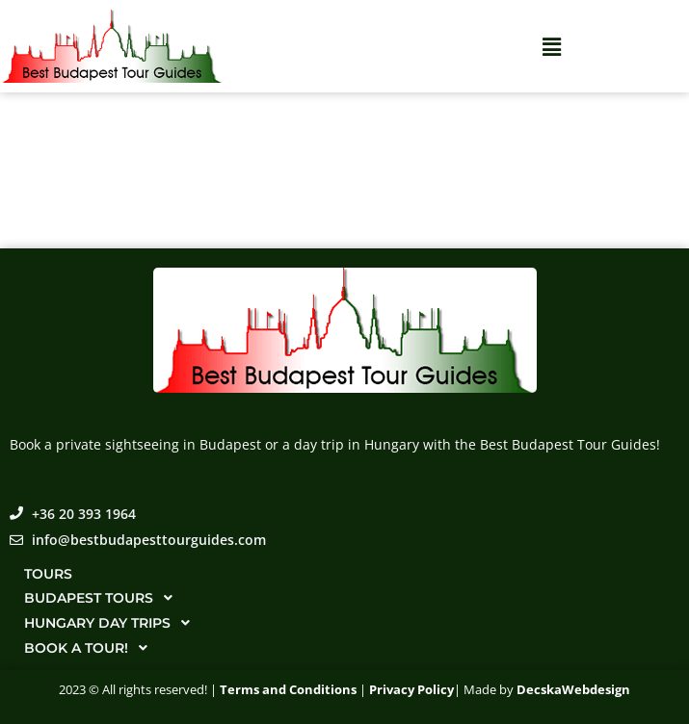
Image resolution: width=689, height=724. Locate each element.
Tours (48, 573)
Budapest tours (103, 597)
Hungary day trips (112, 622)
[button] (551, 46)
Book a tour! (91, 647)
